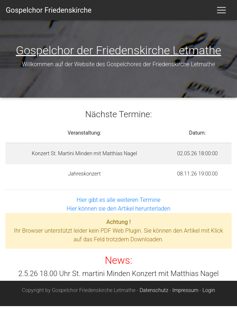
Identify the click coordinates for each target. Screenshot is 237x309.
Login (209, 293)
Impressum (185, 293)
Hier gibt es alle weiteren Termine (118, 202)
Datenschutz (154, 293)
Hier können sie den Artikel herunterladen (118, 211)
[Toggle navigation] (221, 11)
